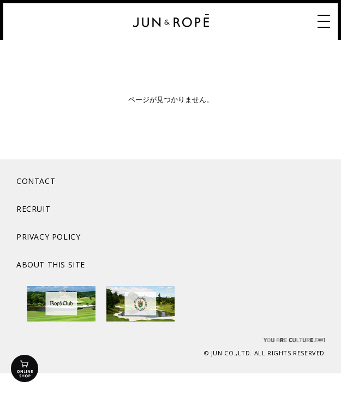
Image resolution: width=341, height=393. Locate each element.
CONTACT (35, 181)
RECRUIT (33, 209)
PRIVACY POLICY (48, 236)
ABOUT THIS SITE (50, 264)
